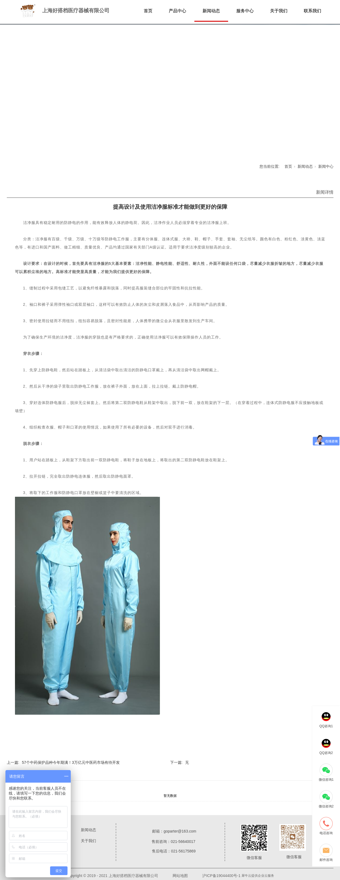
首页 (148, 10)
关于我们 (278, 10)
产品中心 (177, 10)
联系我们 (312, 10)
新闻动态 (211, 10)
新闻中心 (325, 166)
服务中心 (245, 10)
